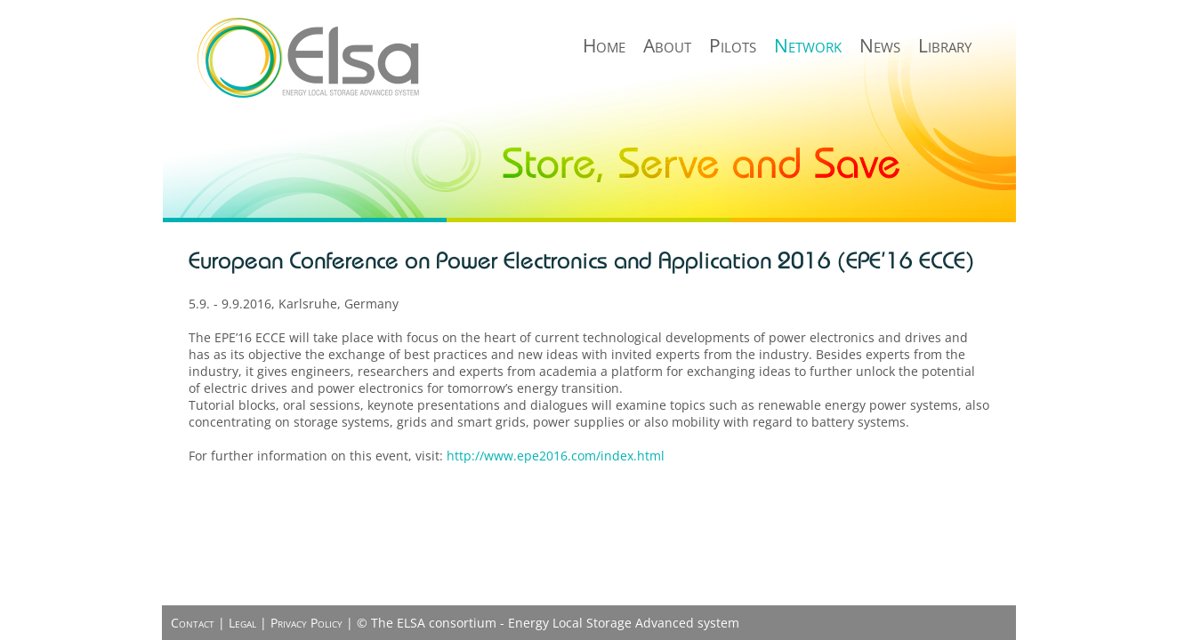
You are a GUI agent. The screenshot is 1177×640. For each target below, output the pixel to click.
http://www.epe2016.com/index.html (556, 455)
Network (808, 45)
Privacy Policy (306, 622)
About (667, 45)
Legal (242, 622)
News (879, 45)
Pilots (732, 45)
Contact (192, 622)
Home (604, 45)
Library (944, 45)
